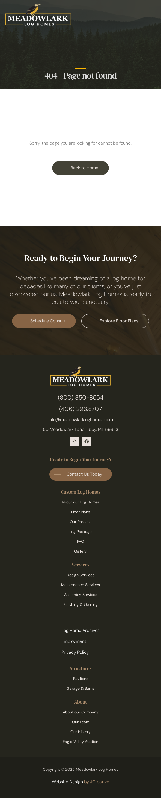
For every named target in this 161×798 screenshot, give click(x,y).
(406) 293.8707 (80, 409)
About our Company (81, 712)
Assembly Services (80, 594)
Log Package (80, 531)
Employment (73, 641)
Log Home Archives (80, 630)
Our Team (80, 721)
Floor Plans (80, 511)
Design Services (80, 574)
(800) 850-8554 (80, 397)
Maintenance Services (80, 584)
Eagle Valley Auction (80, 741)
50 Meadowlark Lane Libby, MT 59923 (80, 429)
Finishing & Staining (80, 604)
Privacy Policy (75, 652)
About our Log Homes (80, 502)
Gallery (80, 551)
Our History (80, 731)
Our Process (80, 521)
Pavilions (80, 678)
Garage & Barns (80, 688)
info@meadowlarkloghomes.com (80, 419)
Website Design (67, 782)
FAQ (80, 541)
